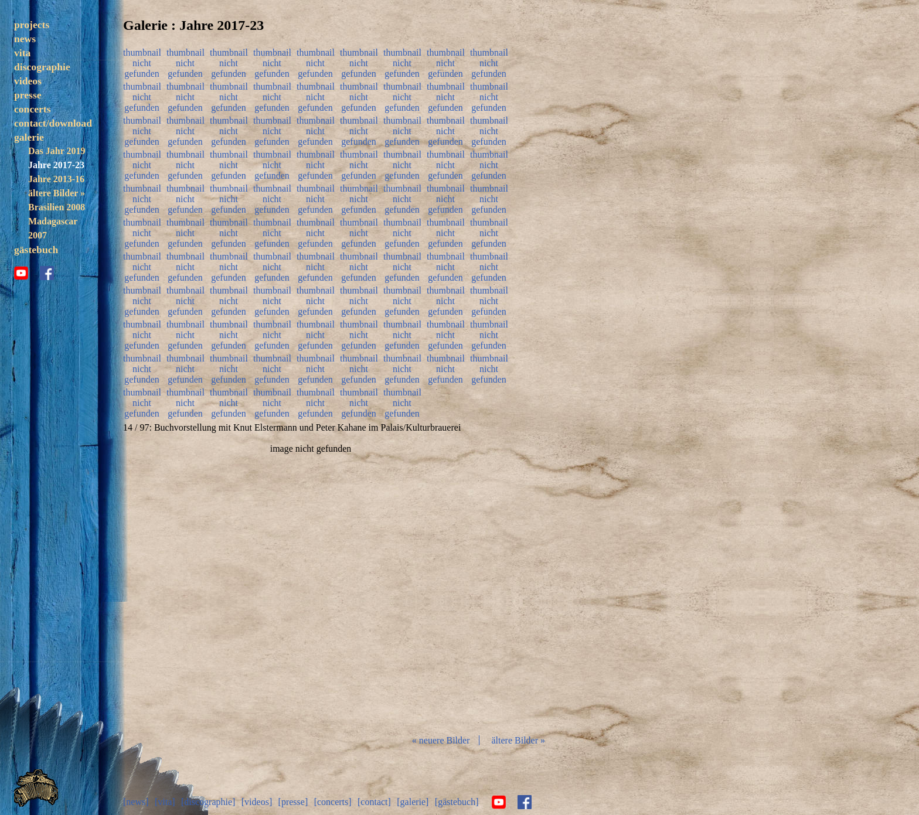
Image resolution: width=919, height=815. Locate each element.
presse (28, 95)
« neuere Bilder (441, 740)
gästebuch (36, 249)
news (25, 39)
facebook (47, 273)
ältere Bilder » (56, 193)
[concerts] (333, 802)
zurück (185, 584)
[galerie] (412, 802)
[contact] (374, 802)
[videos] (256, 802)
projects (31, 24)
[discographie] (208, 802)
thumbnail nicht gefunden (142, 61)
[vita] (165, 802)
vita (22, 53)
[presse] (293, 802)
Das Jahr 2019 (56, 151)
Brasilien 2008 (56, 207)
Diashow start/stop (310, 584)
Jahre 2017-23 (56, 165)
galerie (29, 137)
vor (436, 584)
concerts (32, 109)
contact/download (53, 123)
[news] (136, 802)
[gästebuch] (457, 802)
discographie (42, 67)
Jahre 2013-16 (56, 179)
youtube (21, 273)
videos (28, 81)
